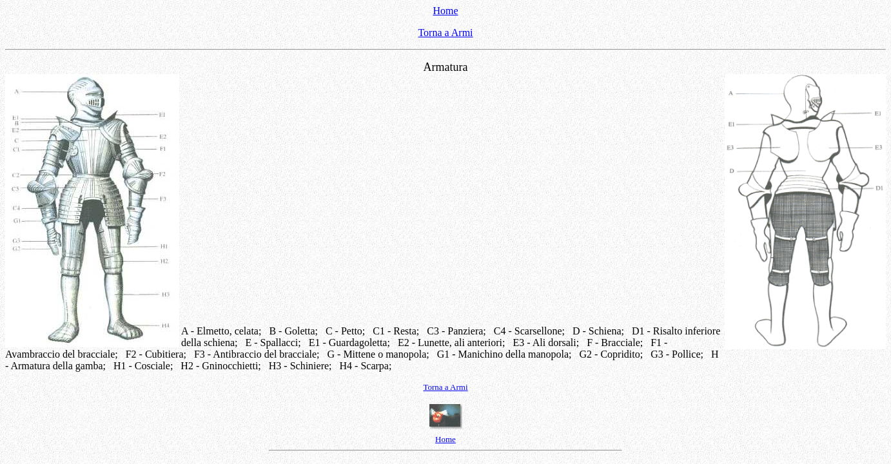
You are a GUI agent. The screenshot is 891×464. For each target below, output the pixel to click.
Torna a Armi (445, 32)
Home (445, 10)
